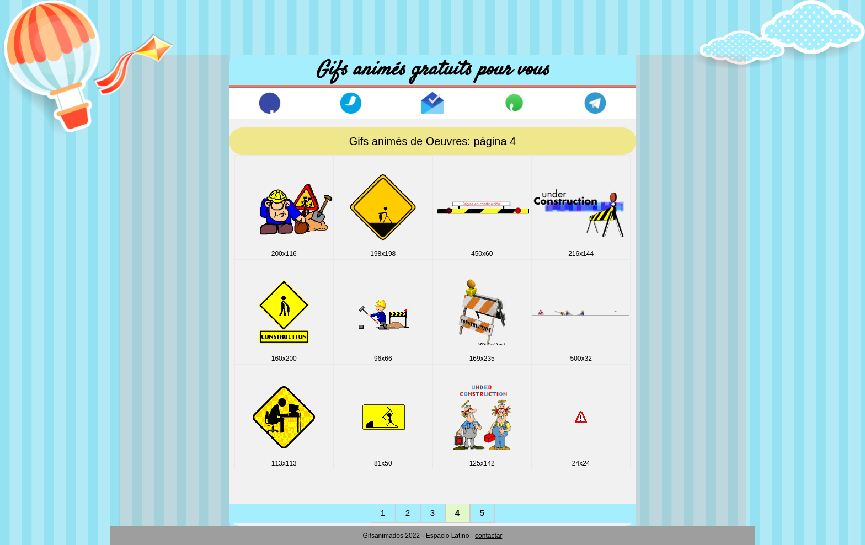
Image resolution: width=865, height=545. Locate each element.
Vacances (148, 474)
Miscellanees (154, 399)
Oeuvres (146, 437)
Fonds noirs (151, 287)
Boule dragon (154, 174)
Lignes (142, 381)
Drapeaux (148, 231)
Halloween (149, 306)
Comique (146, 193)
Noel (138, 418)
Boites (141, 156)
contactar (488, 535)
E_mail (143, 249)
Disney (143, 212)
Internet (144, 343)
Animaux (146, 118)
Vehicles (145, 493)
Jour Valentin (154, 362)
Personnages (154, 456)
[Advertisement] (432, 25)
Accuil (153, 71)
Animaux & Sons (160, 137)
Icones (142, 324)
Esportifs (146, 268)
